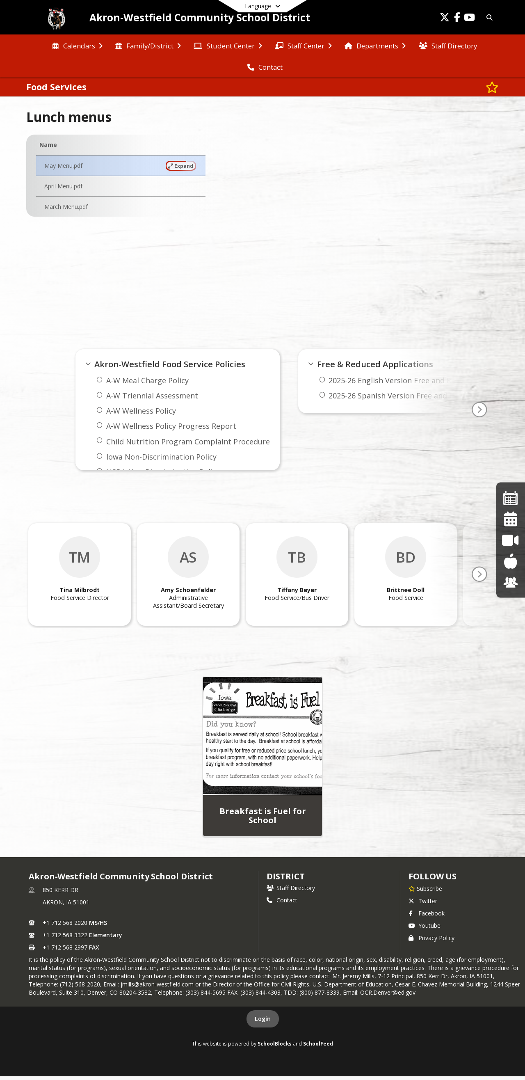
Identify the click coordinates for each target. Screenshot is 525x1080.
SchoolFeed (318, 1043)
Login (263, 1019)
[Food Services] (510, 561)
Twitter (423, 901)
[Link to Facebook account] (457, 19)
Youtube (425, 925)
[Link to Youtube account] (469, 19)
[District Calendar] (510, 519)
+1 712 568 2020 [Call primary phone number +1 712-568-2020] (65, 923)
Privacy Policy (431, 938)
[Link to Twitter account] (444, 19)
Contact (282, 900)
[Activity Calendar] (510, 497)
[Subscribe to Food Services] (492, 87)
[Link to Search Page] (488, 17)
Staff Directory (291, 888)
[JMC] (510, 582)
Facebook (427, 913)
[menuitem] (77, 45)
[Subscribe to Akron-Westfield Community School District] (425, 888)
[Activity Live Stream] (510, 540)
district (285, 876)
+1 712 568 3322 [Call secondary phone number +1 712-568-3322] (65, 935)
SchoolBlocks (275, 1043)
